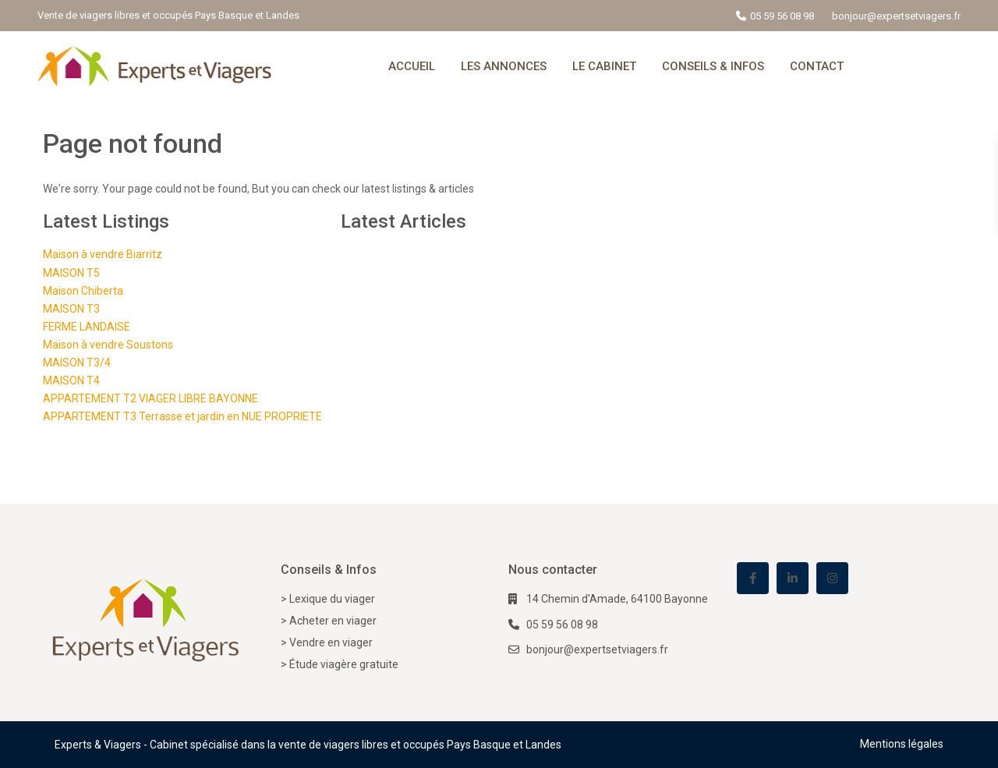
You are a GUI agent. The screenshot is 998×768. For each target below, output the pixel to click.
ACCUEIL (411, 66)
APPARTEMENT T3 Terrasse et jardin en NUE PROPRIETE (182, 416)
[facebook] (753, 578)
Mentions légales (901, 744)
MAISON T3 (71, 309)
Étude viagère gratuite (343, 664)
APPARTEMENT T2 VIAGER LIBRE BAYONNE (150, 398)
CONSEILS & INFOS (713, 66)
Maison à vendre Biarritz (102, 254)
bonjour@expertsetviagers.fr (597, 649)
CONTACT (817, 66)
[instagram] (832, 578)
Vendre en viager (331, 642)
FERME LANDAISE (86, 326)
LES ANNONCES (504, 66)
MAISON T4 (71, 380)
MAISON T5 (71, 273)
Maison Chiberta (83, 291)
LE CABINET (604, 66)
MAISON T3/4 (77, 362)
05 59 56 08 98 (782, 16)
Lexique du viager (332, 599)
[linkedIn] (793, 578)
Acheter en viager (333, 620)
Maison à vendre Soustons (108, 344)
